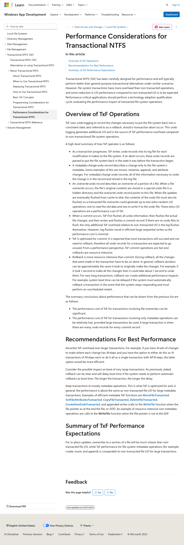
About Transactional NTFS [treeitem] (27, 76)
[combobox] (30, 26)
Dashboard (172, 14)
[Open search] (167, 5)
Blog (49, 534)
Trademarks (114, 534)
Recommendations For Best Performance (90, 65)
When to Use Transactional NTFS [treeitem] (31, 81)
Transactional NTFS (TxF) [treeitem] (23, 60)
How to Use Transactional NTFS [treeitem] (30, 91)
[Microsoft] (6, 5)
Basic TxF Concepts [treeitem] (23, 97)
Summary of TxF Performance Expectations (91, 70)
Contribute (64, 534)
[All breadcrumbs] (69, 27)
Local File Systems (116, 27)
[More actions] (176, 27)
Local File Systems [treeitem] (17, 33)
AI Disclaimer (11, 534)
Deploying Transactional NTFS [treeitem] (29, 86)
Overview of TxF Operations (83, 60)
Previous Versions (32, 534)
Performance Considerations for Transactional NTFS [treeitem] (31, 115)
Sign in (176, 4)
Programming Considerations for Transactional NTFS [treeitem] (31, 105)
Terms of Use (96, 534)
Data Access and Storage (88, 27)
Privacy (78, 534)
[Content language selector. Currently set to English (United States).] (20, 525)
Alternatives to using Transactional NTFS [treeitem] (32, 65)
